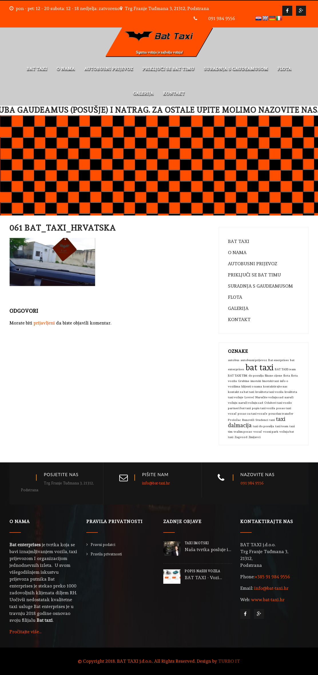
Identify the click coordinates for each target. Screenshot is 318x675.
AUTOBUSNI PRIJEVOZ (108, 68)
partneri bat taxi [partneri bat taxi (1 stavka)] (239, 408)
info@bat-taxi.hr (156, 483)
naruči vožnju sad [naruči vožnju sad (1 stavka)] (250, 403)
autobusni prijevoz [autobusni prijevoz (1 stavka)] (254, 360)
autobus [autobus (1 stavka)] (233, 360)
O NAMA (66, 68)
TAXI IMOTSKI (197, 543)
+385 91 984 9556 (272, 576)
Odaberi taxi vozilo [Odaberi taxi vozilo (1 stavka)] (278, 403)
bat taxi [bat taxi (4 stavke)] (259, 367)
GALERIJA (143, 93)
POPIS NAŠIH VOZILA (202, 571)
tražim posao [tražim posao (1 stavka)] (243, 431)
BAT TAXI (37, 68)
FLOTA (284, 68)
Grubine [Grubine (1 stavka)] (243, 381)
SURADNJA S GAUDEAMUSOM (236, 68)
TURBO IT (229, 661)
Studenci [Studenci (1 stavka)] (261, 420)
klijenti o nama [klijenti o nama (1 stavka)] (251, 386)
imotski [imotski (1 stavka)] (256, 381)
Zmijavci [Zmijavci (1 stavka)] (255, 437)
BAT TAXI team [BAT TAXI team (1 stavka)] (285, 369)
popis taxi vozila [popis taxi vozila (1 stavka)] (263, 408)
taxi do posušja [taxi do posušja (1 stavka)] (263, 426)
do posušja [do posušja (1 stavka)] (256, 375)
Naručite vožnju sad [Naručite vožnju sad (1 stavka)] (269, 397)
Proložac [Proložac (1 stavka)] (234, 420)
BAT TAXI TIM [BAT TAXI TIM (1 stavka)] (237, 375)
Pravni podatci (103, 545)
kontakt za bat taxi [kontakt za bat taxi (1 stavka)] (241, 392)
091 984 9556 (221, 18)
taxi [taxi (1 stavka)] (272, 420)
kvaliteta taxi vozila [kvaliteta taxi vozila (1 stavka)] (269, 392)
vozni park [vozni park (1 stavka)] (270, 431)
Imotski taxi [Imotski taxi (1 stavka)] (270, 381)
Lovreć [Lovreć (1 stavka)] (249, 397)
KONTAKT (174, 93)
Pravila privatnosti (106, 554)
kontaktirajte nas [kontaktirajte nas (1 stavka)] (275, 386)
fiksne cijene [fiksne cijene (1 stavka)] (273, 375)
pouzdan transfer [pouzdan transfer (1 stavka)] (281, 413)
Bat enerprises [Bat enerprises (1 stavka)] (278, 360)
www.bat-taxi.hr (268, 599)
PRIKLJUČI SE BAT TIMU (168, 68)
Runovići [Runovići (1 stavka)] (248, 420)
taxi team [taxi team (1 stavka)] (281, 426)
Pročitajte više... (25, 631)
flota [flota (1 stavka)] (286, 375)
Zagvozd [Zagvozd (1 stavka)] (240, 437)
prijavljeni (44, 323)
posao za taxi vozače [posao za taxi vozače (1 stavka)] (252, 413)
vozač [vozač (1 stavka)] (257, 431)
